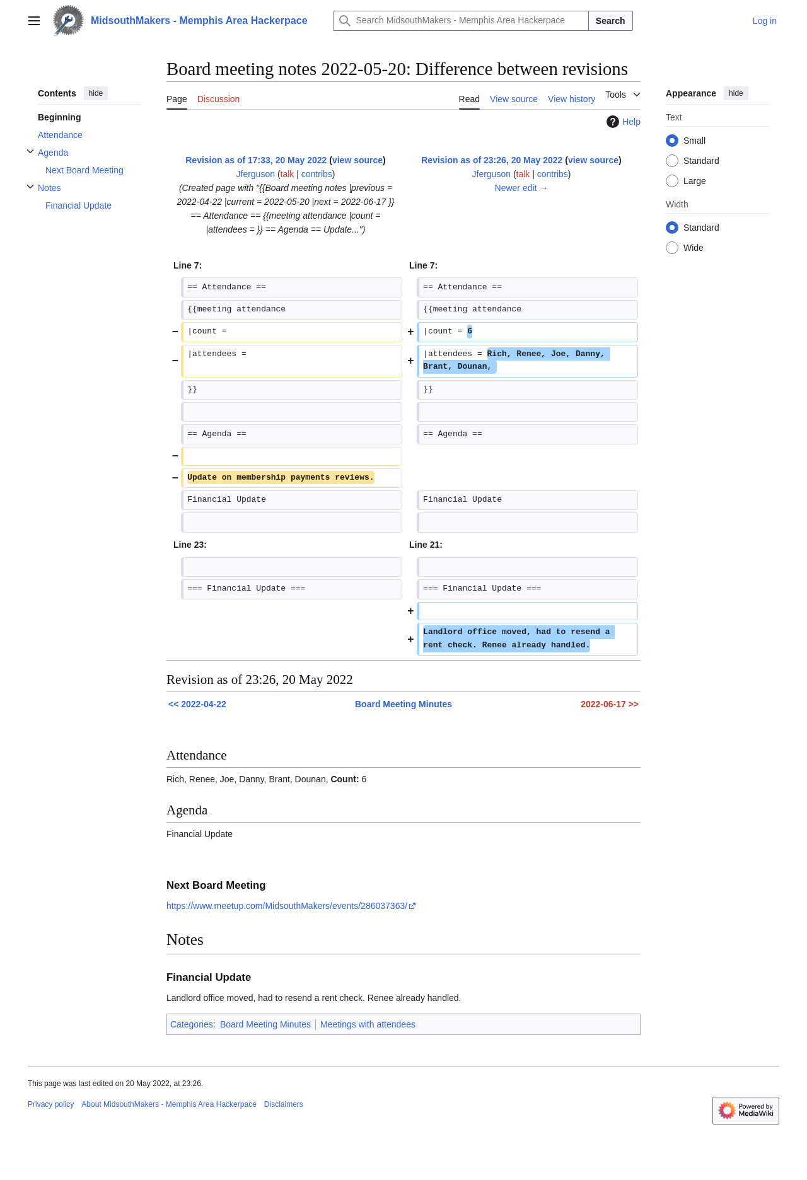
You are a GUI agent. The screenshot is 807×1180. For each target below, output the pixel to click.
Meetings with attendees (367, 1024)
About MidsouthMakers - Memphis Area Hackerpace (168, 1104)
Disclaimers (283, 1104)
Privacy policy (51, 1104)
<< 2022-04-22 (197, 704)
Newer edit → (522, 188)
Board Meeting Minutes (403, 704)
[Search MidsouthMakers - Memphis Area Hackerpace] (461, 21)
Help (622, 121)
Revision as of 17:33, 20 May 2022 (256, 160)
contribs (316, 174)
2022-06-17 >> (610, 704)
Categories (191, 1024)
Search (610, 21)
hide (96, 93)
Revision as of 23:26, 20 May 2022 (491, 160)
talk (287, 174)
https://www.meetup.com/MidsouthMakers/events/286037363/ (286, 906)
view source (357, 160)
